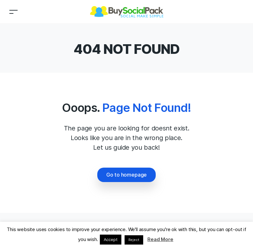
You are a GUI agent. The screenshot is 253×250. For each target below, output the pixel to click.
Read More (160, 239)
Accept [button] (111, 239)
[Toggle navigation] (13, 11)
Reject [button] (133, 240)
